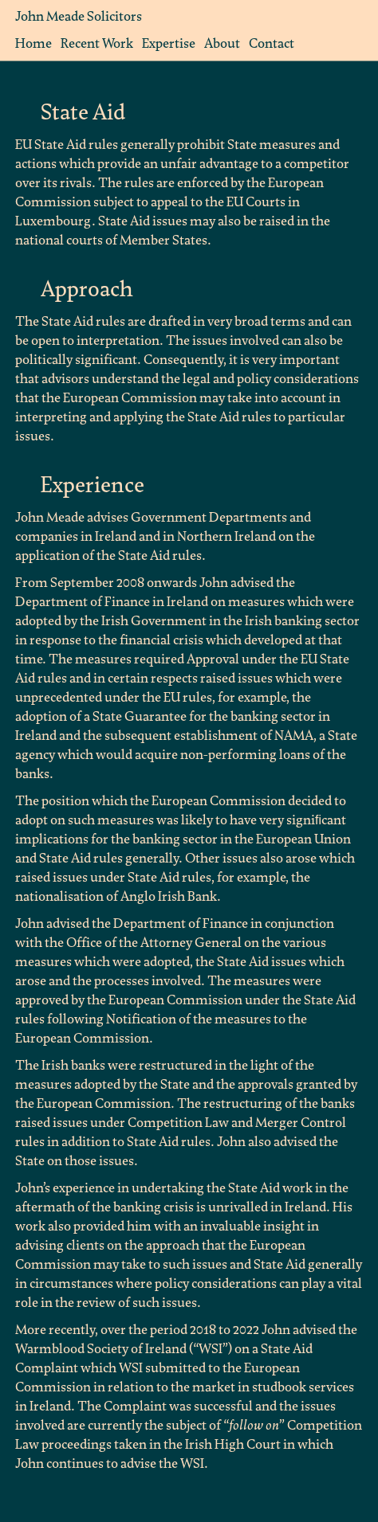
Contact (271, 43)
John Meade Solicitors (78, 16)
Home (33, 43)
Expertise (168, 43)
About (222, 43)
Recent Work (97, 43)
